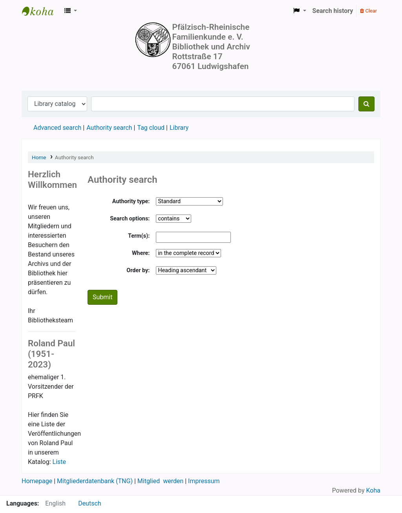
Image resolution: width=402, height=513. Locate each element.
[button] (70, 11)
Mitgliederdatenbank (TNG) (95, 481)
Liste (59, 462)
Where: (141, 253)
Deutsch (89, 503)
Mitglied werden (160, 481)
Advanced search (57, 127)
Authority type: (131, 201)
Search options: (130, 218)
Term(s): (139, 236)
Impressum (204, 481)
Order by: (138, 270)
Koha (373, 490)
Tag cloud (150, 127)
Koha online (41, 11)
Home (39, 157)
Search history (332, 11)
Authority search (109, 127)
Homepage (38, 481)
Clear (368, 11)
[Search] (366, 103)
